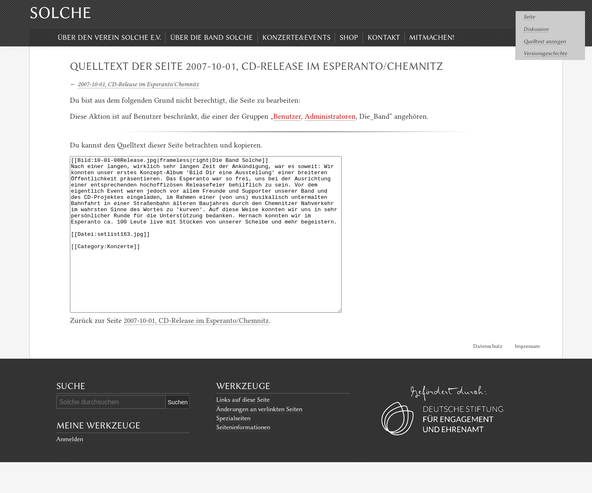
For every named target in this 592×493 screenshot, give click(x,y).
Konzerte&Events (296, 37)
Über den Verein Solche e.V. (109, 37)
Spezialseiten (233, 449)
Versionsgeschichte (545, 53)
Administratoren (330, 116)
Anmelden (69, 470)
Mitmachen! (431, 37)
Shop (349, 37)
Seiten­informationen (243, 458)
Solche (60, 12)
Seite (529, 17)
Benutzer (287, 116)
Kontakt (384, 37)
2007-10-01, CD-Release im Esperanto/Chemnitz (138, 84)
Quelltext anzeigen (544, 41)
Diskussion (535, 29)
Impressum (527, 377)
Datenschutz (487, 377)
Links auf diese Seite (243, 430)
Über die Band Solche (211, 37)
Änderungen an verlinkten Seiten (259, 440)
